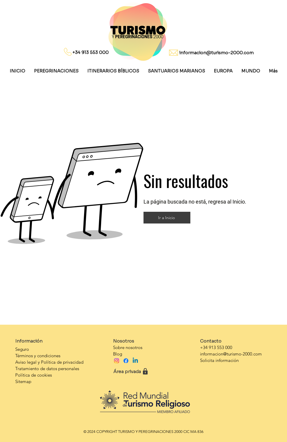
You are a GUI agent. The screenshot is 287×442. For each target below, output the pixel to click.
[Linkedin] (135, 361)
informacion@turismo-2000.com (216, 52)
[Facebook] (126, 361)
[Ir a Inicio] (167, 217)
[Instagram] (116, 361)
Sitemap (23, 381)
